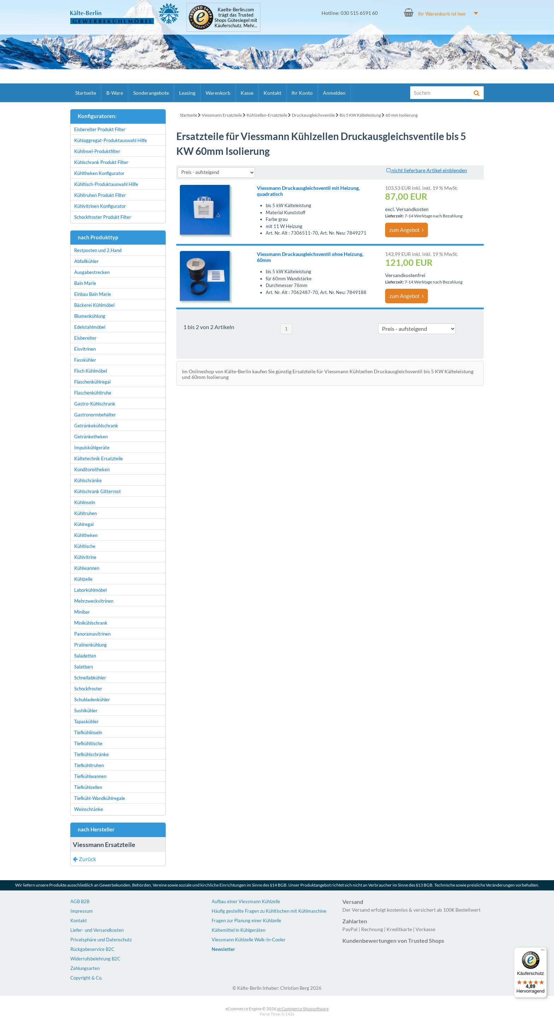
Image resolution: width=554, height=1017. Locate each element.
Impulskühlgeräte (92, 447)
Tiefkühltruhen (89, 765)
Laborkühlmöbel (90, 590)
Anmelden (334, 93)
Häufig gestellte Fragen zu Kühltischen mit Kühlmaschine (269, 911)
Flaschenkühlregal (92, 382)
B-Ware (114, 93)
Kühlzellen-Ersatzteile (267, 115)
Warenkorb (218, 93)
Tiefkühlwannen (90, 776)
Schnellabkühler (90, 677)
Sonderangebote (151, 93)
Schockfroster (88, 688)
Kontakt (272, 93)
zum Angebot (406, 230)
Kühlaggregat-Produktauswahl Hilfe (110, 140)
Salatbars (83, 667)
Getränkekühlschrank (96, 425)
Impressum (81, 911)
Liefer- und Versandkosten (97, 930)
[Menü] (542, 951)
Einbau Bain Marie (92, 294)
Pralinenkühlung (90, 645)
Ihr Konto (302, 93)
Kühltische (84, 546)
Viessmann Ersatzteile (222, 115)
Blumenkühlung (89, 316)
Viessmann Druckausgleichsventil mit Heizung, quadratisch (308, 191)
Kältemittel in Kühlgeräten (238, 930)
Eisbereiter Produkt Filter (99, 129)
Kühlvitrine (85, 557)
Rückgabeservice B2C (92, 949)
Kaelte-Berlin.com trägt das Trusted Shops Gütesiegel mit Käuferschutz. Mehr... (235, 17)
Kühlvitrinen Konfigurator (100, 206)
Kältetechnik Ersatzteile (98, 458)
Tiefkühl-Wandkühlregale (99, 798)
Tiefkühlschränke (91, 754)
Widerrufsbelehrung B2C (95, 959)
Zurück (84, 858)
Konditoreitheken (92, 469)
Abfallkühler (86, 261)
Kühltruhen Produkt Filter (100, 195)
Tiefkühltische (88, 743)
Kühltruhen (85, 513)
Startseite (85, 93)
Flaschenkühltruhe (92, 393)
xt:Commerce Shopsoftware (303, 1008)
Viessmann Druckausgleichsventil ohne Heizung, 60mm (310, 257)
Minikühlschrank (90, 623)
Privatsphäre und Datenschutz (101, 939)
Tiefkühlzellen (88, 787)
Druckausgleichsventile (313, 115)
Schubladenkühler (92, 699)
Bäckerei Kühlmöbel (94, 305)
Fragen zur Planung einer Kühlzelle (246, 920)
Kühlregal (84, 524)
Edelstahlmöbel (89, 327)
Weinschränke (88, 809)
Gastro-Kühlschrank (94, 404)
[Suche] (441, 92)
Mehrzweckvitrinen (93, 601)
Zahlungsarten (85, 968)
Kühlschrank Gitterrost (97, 491)
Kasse (247, 93)
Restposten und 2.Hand (98, 250)
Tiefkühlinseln (88, 732)
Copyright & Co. (86, 978)
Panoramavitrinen (92, 634)
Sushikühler (86, 710)
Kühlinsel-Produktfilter (97, 151)
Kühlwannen (86, 568)
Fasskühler (85, 360)
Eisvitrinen (85, 349)
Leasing (187, 93)
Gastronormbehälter (95, 414)
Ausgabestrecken (92, 272)
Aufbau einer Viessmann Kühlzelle (246, 901)
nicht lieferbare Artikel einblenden (427, 170)
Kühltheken (86, 535)
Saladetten (85, 656)
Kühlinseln (84, 502)
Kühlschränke (88, 480)
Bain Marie (85, 283)
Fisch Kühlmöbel (90, 371)
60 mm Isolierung (401, 115)
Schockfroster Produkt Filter (102, 217)
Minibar (82, 612)
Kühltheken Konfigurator (99, 173)
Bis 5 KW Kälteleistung (360, 115)
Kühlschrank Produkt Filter (101, 162)
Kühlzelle (83, 579)
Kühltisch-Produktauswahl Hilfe (106, 184)
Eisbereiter (85, 338)
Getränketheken (91, 436)
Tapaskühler (86, 721)
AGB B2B (79, 901)
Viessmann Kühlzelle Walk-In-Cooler (248, 939)
